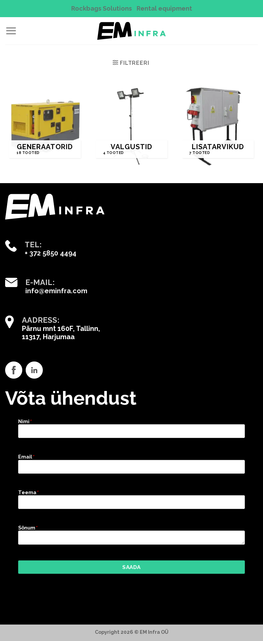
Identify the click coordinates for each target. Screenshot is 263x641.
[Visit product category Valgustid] (131, 126)
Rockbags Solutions (101, 8)
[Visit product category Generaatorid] (45, 126)
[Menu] (11, 30)
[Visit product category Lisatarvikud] (218, 126)
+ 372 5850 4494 (50, 253)
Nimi (24, 421)
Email (26, 457)
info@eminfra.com (56, 291)
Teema (28, 492)
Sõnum (27, 528)
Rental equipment (164, 8)
